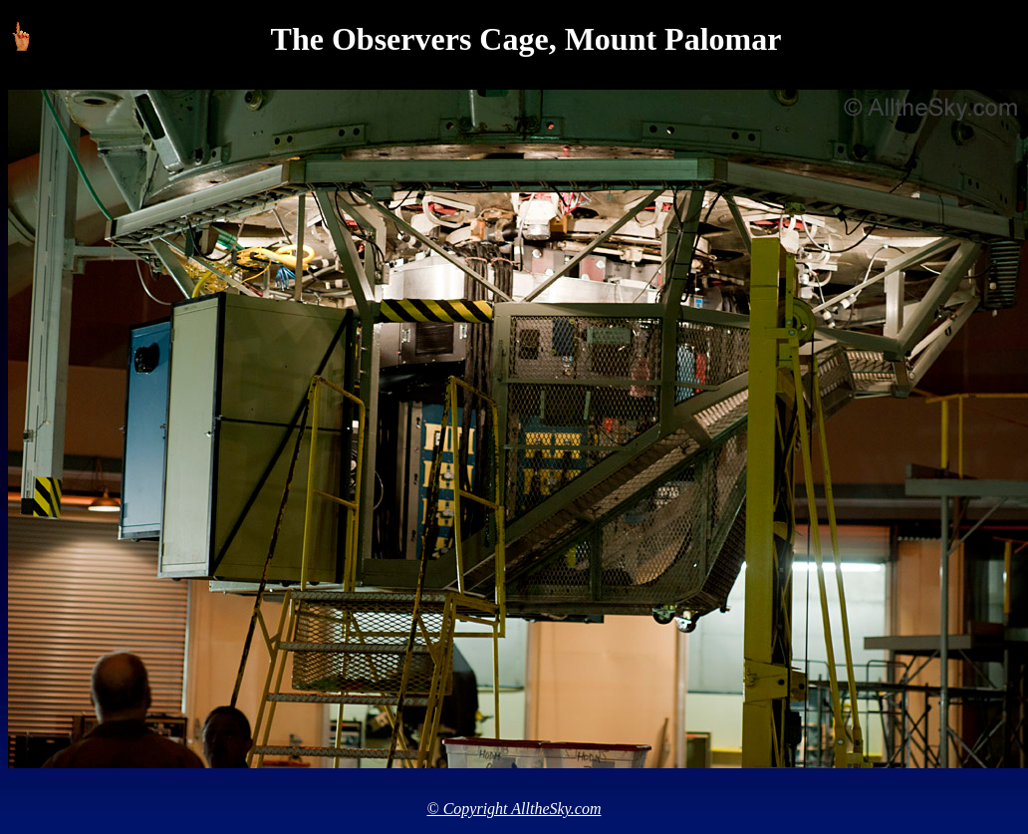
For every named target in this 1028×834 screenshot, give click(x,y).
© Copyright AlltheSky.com (514, 808)
